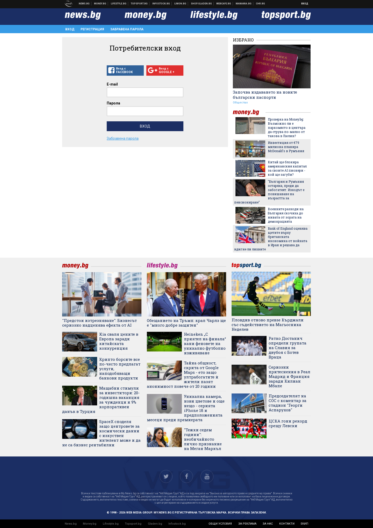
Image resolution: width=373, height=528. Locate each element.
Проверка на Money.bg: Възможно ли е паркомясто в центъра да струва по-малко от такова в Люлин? (286, 127)
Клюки (118, 3)
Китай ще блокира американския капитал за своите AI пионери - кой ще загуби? (287, 168)
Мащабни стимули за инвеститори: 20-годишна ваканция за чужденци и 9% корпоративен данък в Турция (101, 400)
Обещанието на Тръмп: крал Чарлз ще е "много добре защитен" (186, 323)
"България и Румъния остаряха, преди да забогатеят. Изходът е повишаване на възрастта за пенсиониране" (269, 191)
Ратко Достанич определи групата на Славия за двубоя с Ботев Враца (287, 347)
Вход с (125, 70)
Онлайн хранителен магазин (201, 3)
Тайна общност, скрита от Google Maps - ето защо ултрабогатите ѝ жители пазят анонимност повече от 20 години (183, 375)
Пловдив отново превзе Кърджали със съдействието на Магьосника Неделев (268, 324)
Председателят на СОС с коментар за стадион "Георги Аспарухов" (287, 402)
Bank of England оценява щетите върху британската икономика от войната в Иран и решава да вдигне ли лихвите (270, 238)
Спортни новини (139, 3)
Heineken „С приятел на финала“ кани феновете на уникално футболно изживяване (205, 343)
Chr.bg (260, 3)
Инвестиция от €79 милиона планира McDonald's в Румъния (286, 146)
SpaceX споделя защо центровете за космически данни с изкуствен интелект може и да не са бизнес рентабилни (101, 433)
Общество (240, 102)
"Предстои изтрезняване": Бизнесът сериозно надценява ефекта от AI (99, 323)
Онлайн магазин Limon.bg (180, 3)
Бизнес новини (100, 3)
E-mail (112, 84)
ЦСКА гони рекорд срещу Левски (288, 423)
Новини (84, 3)
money (249, 112)
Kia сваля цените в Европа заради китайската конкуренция (118, 341)
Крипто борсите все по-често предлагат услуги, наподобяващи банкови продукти (119, 368)
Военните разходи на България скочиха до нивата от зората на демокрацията (286, 215)
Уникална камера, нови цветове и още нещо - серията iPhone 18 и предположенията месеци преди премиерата (186, 408)
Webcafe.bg (224, 3)
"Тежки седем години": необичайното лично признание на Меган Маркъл (203, 439)
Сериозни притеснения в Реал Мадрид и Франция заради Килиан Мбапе (289, 376)
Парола (113, 103)
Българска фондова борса (161, 3)
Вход (304, 3)
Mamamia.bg (243, 3)
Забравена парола (127, 29)
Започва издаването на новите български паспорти (265, 94)
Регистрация (92, 29)
